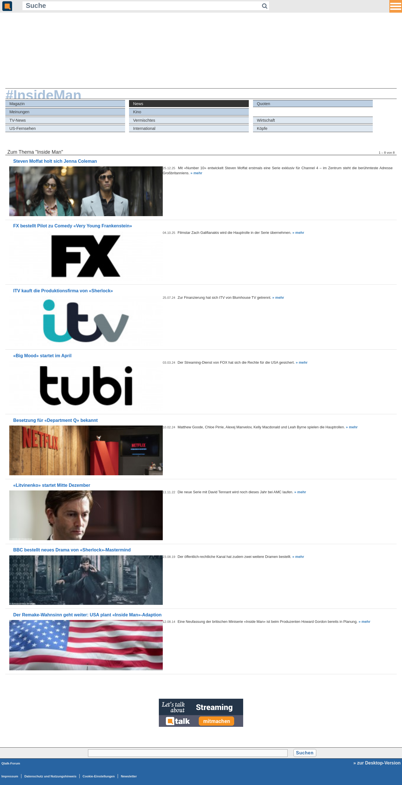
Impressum (9, 776)
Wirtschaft (266, 120)
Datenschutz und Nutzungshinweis (50, 776)
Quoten (263, 103)
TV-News (17, 120)
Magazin (16, 103)
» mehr (196, 173)
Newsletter (129, 776)
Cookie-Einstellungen (99, 776)
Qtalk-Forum (10, 763)
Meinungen (19, 112)
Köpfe (262, 128)
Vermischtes (144, 120)
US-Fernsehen (22, 128)
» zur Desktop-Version (377, 763)
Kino (137, 112)
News (138, 103)
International (144, 128)
